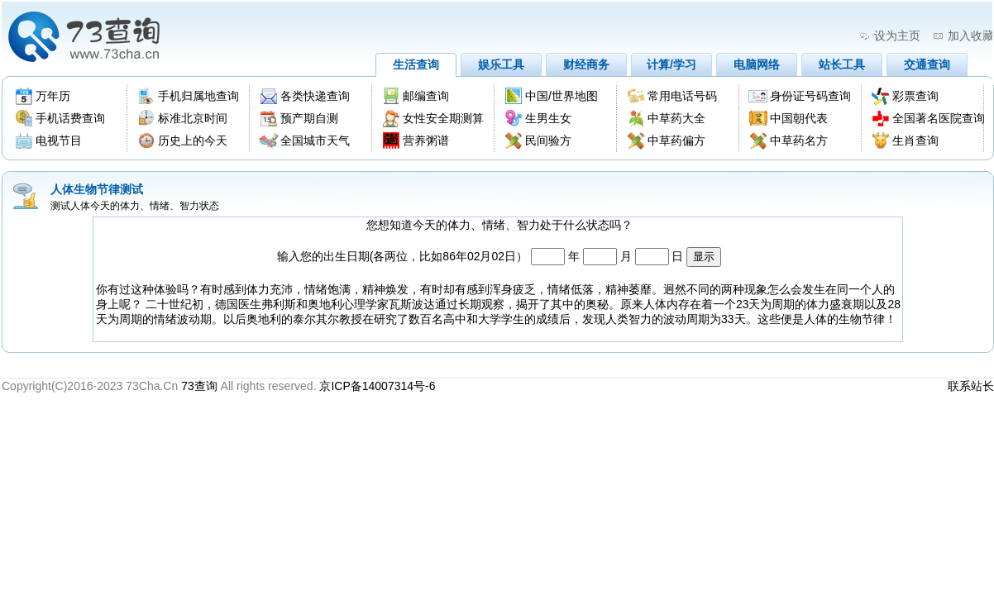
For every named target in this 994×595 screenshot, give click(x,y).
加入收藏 (971, 35)
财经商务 (586, 64)
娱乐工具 (501, 64)
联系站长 (971, 386)
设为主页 (897, 35)
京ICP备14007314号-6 (377, 386)
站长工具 (842, 64)
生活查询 (416, 64)
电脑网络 (757, 64)
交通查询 (927, 64)
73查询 (199, 386)
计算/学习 (671, 64)
